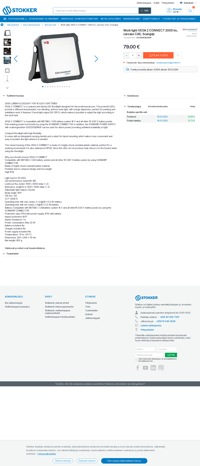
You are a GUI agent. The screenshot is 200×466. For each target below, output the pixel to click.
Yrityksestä (91, 303)
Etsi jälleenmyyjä (13, 303)
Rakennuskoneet (132, 19)
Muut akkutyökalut (31, 25)
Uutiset (89, 314)
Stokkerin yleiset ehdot (57, 303)
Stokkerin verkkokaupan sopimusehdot (57, 311)
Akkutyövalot (50, 25)
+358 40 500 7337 (169, 317)
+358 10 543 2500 (166, 321)
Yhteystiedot (147, 329)
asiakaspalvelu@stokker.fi (168, 62)
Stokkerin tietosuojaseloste (59, 306)
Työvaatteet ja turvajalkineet (179, 19)
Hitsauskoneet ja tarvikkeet (44, 19)
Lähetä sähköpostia (151, 325)
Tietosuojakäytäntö (46, 453)
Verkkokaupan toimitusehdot (60, 317)
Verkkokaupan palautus (17, 306)
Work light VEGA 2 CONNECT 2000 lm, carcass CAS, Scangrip (89, 25)
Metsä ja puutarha (111, 19)
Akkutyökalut (13, 25)
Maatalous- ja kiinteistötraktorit (79, 19)
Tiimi (87, 306)
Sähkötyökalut (151, 19)
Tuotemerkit (91, 310)
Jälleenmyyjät (92, 318)
